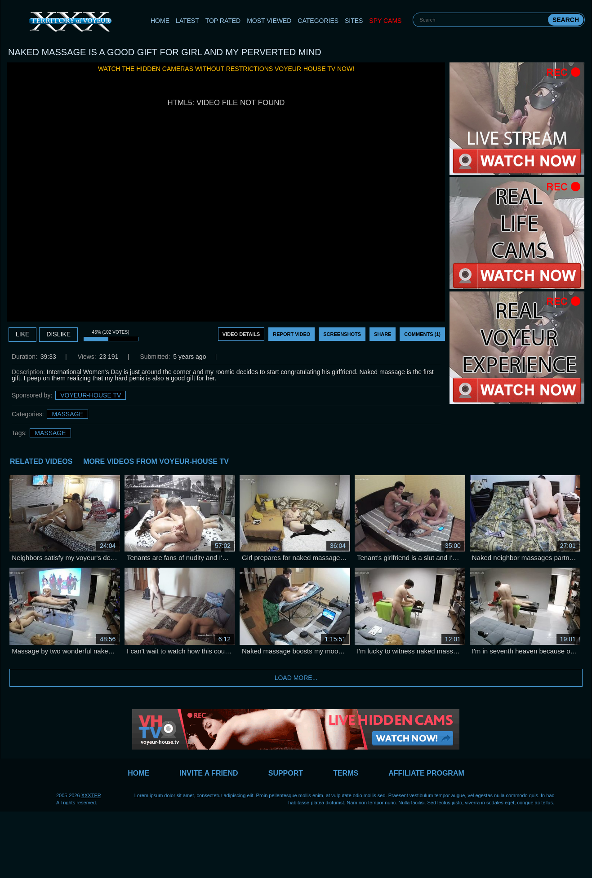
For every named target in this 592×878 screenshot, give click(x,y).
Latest (187, 20)
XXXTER (91, 795)
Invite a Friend (208, 773)
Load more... (296, 677)
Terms (345, 773)
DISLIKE (58, 334)
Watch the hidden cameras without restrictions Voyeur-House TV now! (226, 68)
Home (160, 20)
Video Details (241, 334)
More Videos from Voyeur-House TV (156, 461)
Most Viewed (269, 20)
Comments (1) (422, 334)
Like (22, 334)
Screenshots (342, 334)
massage (50, 433)
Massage (67, 414)
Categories (318, 20)
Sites (354, 20)
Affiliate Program (426, 773)
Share (383, 334)
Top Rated (223, 20)
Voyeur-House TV (90, 395)
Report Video (291, 334)
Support (285, 773)
